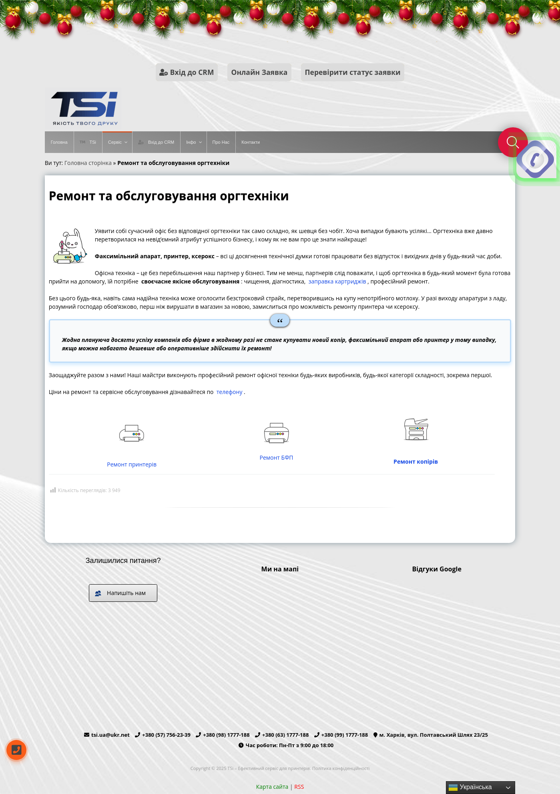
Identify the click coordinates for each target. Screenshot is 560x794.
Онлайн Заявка (259, 72)
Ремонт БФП (276, 457)
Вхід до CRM (186, 72)
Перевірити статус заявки (353, 72)
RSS (299, 786)
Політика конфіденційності (340, 768)
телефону (230, 392)
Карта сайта (272, 786)
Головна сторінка (88, 163)
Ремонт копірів (416, 461)
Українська (470, 787)
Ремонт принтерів (132, 464)
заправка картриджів (337, 281)
